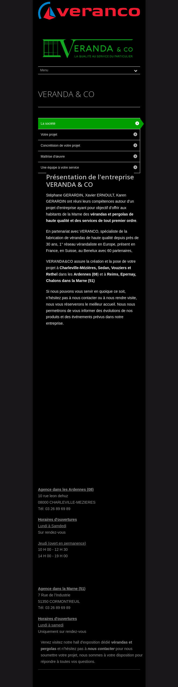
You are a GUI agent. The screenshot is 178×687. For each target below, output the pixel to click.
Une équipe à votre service (60, 167)
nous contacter (101, 649)
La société (48, 123)
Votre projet (49, 134)
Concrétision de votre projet (60, 145)
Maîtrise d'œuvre (53, 156)
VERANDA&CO (59, 261)
